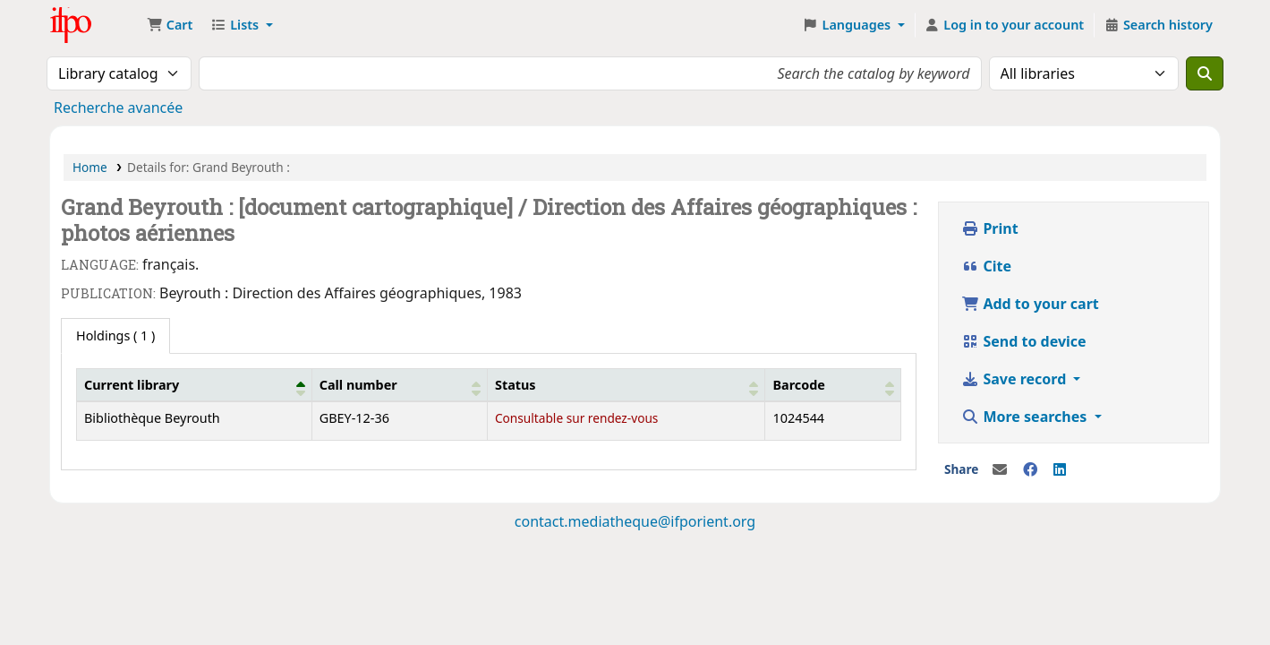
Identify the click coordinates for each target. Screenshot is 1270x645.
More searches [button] (1025, 416)
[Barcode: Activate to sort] (833, 384)
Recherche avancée (118, 107)
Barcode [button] (798, 384)
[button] (170, 25)
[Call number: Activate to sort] (399, 384)
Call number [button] (358, 384)
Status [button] (515, 384)
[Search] (1204, 73)
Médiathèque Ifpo (95, 25)
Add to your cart (1030, 304)
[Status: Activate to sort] (626, 384)
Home (89, 167)
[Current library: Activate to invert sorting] (194, 384)
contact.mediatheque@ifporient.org (635, 521)
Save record (1015, 379)
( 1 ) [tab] (115, 335)
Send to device (1023, 341)
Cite (986, 266)
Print (989, 228)
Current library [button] (131, 384)
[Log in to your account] (1004, 25)
